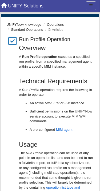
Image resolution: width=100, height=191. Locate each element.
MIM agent (64, 130)
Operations (55, 25)
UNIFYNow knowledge (23, 25)
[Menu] (91, 5)
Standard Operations (27, 30)
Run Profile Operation (44, 39)
